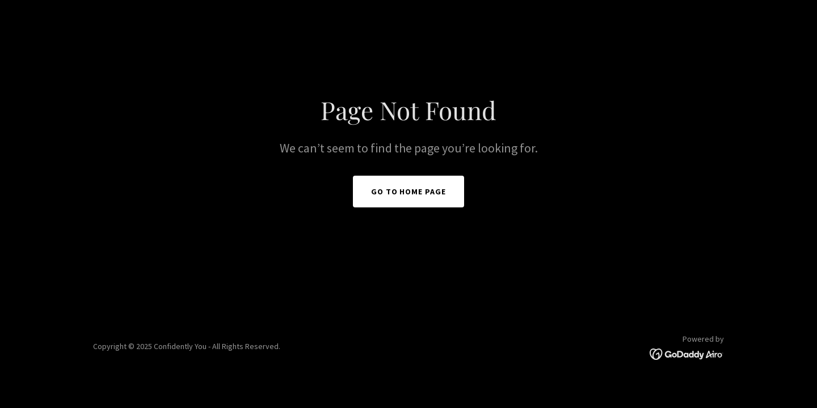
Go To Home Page (409, 191)
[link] (687, 353)
